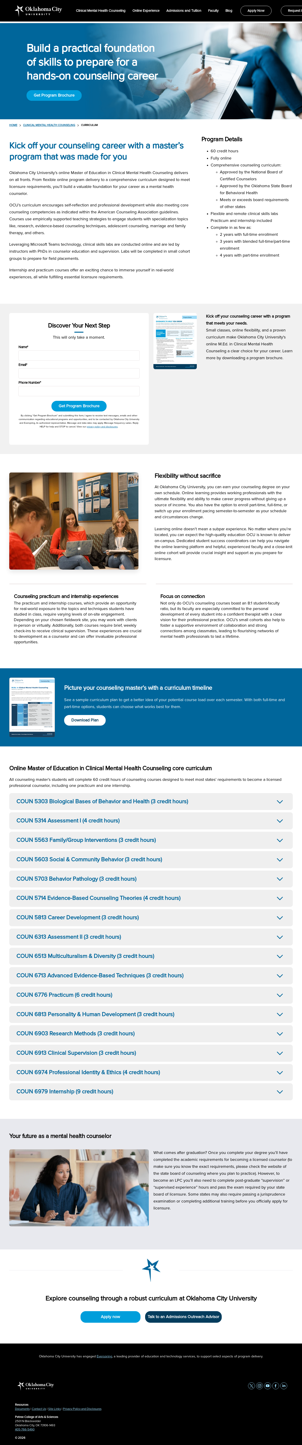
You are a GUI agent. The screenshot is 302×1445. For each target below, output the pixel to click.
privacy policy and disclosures (102, 427)
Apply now (110, 1317)
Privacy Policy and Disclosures (82, 1409)
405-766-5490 (25, 1429)
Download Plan (85, 720)
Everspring (104, 1356)
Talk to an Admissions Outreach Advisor (183, 1317)
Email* (22, 365)
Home (13, 125)
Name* (23, 347)
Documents (22, 1409)
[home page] (39, 11)
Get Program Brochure (54, 95)
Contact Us (39, 1409)
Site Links (54, 1409)
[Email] (79, 373)
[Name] (79, 355)
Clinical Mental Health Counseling (49, 125)
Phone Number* (29, 382)
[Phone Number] (79, 391)
